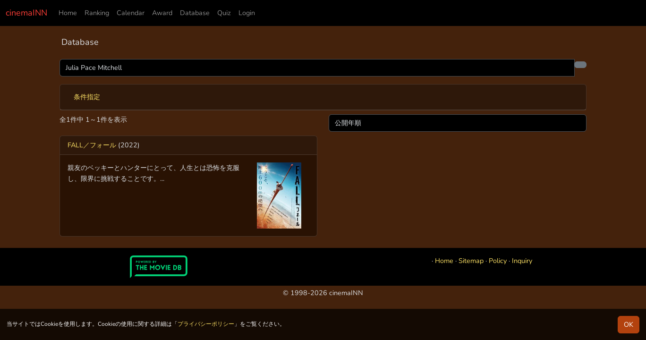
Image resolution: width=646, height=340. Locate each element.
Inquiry (522, 260)
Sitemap (471, 260)
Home (68, 12)
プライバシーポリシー (206, 324)
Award (162, 12)
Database (195, 12)
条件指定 (87, 97)
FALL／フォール (92, 145)
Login (246, 12)
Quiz (224, 12)
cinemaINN (26, 12)
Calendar (130, 12)
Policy (498, 260)
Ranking (97, 12)
